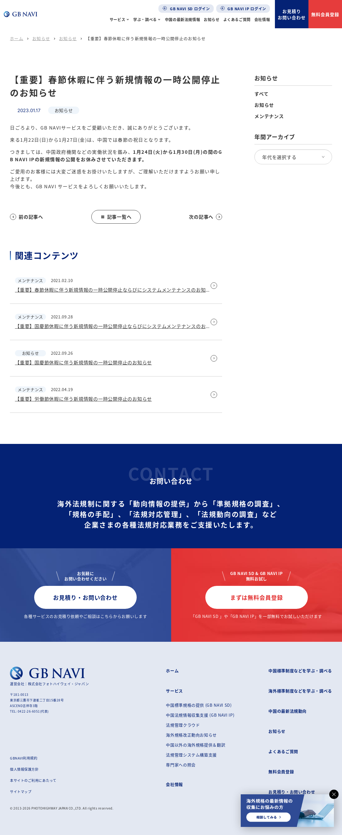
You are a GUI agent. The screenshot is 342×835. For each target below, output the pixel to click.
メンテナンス (269, 116)
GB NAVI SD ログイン (186, 8)
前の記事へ (26, 216)
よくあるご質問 (237, 19)
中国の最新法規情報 (182, 19)
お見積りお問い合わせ (292, 14)
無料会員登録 (325, 14)
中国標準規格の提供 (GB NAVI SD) (198, 705)
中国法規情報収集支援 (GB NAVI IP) (200, 715)
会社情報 (262, 19)
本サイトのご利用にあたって (33, 780)
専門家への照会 (181, 765)
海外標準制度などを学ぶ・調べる (300, 691)
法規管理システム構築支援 (191, 755)
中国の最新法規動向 (287, 711)
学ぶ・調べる (145, 19)
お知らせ (211, 19)
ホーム (16, 38)
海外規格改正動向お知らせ (191, 735)
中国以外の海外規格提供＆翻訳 (195, 745)
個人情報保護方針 (24, 769)
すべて (261, 94)
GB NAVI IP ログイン (243, 8)
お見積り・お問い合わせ (85, 597)
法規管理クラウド (183, 725)
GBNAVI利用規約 (24, 758)
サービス (117, 19)
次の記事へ (205, 216)
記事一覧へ (116, 216)
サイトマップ (20, 791)
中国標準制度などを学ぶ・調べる (300, 670)
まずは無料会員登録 (256, 597)
